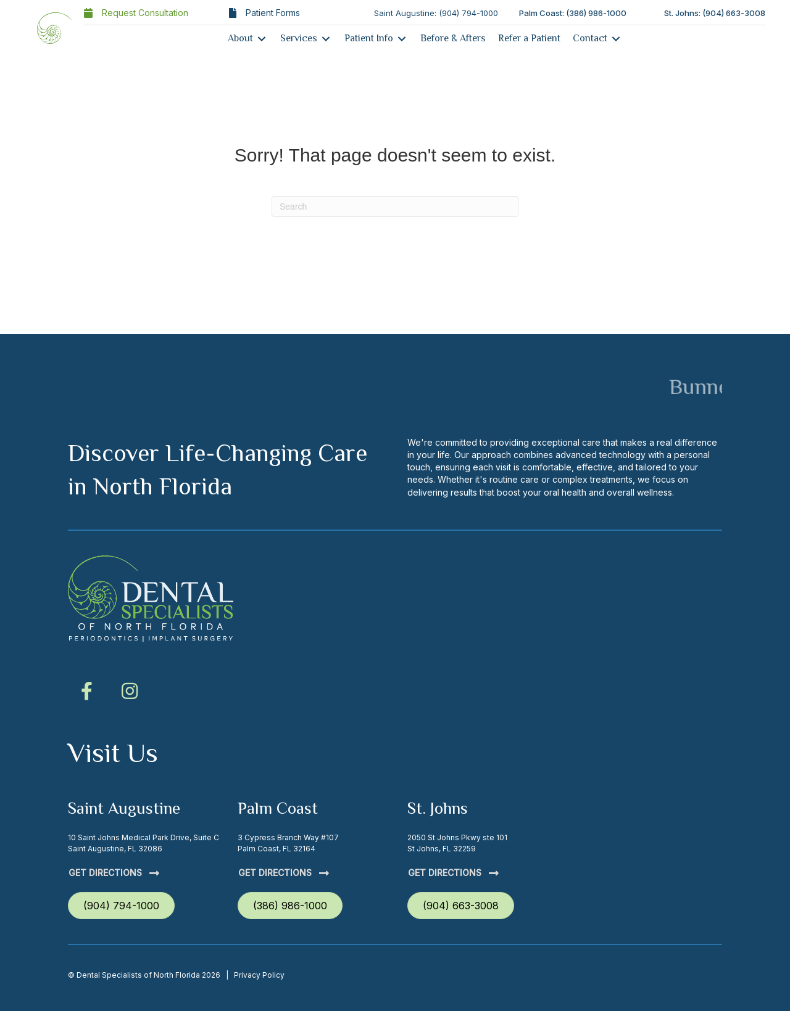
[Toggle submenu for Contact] (616, 38)
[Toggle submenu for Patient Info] (401, 38)
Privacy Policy (259, 975)
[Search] (395, 206)
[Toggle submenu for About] (261, 38)
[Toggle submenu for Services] (325, 38)
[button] (86, 691)
